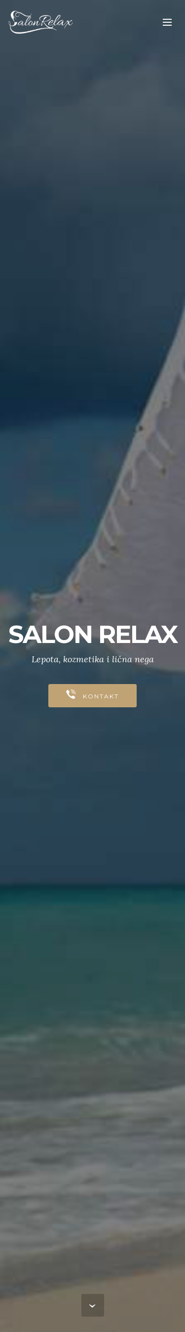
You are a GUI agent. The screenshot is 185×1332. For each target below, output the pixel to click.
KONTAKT (92, 695)
